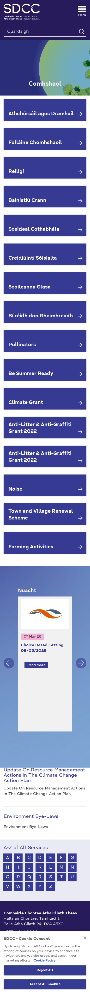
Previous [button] (9, 659)
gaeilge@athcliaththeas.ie (28, 931)
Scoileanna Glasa (29, 287)
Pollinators (22, 345)
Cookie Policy (44, 983)
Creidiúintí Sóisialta (32, 258)
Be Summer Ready (30, 374)
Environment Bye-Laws (31, 807)
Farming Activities (30, 547)
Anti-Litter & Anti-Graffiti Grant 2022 (40, 428)
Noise (15, 489)
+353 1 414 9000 (21, 923)
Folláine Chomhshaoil (35, 143)
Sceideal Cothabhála (33, 229)
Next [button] (81, 659)
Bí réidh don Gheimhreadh (40, 316)
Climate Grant (25, 402)
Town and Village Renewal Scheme (40, 515)
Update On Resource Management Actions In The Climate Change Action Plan (44, 767)
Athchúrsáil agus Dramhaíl (41, 114)
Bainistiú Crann (27, 200)
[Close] (85, 960)
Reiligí (16, 171)
